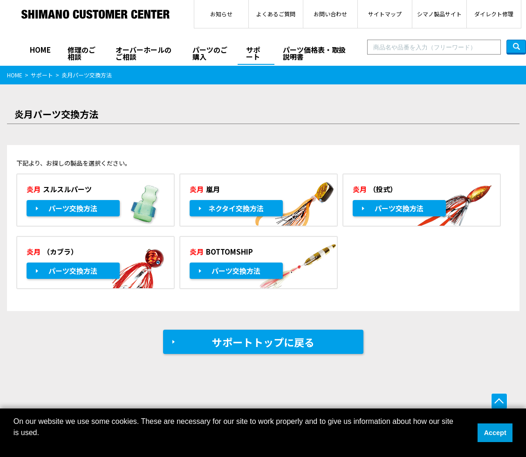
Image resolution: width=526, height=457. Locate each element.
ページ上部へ (499, 401)
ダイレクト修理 (493, 14)
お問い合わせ (330, 14)
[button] (15, 444)
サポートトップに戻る (263, 341)
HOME (40, 50)
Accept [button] (495, 432)
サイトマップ (385, 14)
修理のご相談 (82, 53)
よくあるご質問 (275, 14)
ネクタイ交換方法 (236, 208)
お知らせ (221, 14)
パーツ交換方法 (72, 208)
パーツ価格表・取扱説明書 (314, 53)
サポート (253, 53)
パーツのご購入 (209, 53)
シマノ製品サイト (439, 14)
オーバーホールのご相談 (143, 53)
